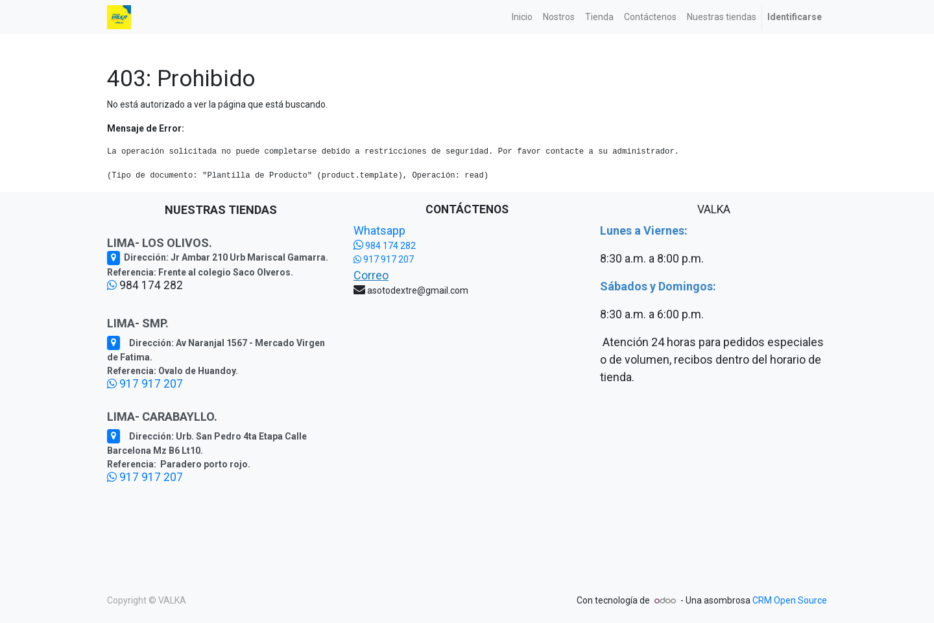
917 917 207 (145, 383)
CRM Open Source (789, 600)
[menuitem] (522, 17)
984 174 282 (384, 246)
